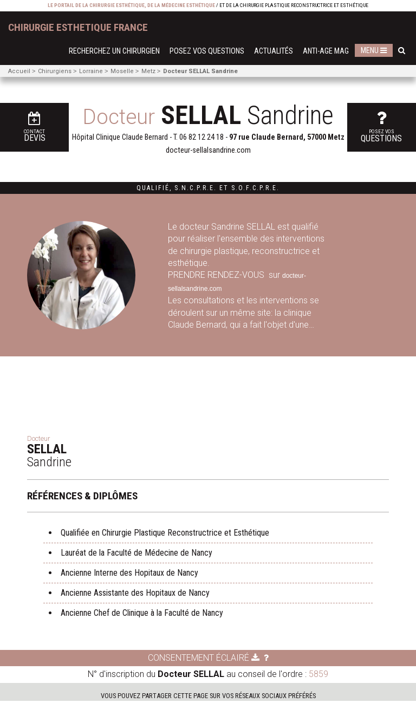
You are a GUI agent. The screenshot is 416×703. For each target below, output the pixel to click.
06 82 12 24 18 (201, 137)
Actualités (273, 51)
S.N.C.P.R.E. (195, 188)
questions (393, 123)
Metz (148, 71)
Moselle (122, 71)
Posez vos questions (207, 51)
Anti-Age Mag (326, 51)
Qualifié (153, 188)
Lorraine (91, 71)
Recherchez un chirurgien (114, 51)
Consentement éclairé (203, 660)
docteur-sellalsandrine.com (208, 150)
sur (274, 275)
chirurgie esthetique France (78, 27)
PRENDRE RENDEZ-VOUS (217, 275)
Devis (24, 124)
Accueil (19, 71)
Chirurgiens (55, 71)
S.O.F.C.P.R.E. (255, 188)
